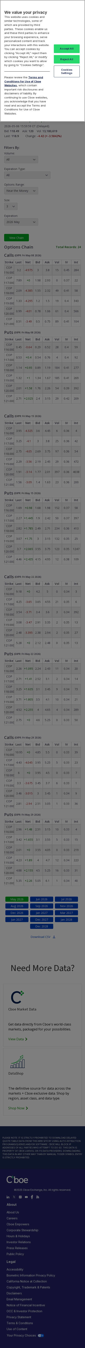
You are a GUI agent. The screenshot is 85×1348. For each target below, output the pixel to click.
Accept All (66, 48)
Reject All (66, 59)
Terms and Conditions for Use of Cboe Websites (23, 81)
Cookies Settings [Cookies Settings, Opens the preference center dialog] (66, 71)
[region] (42, 61)
